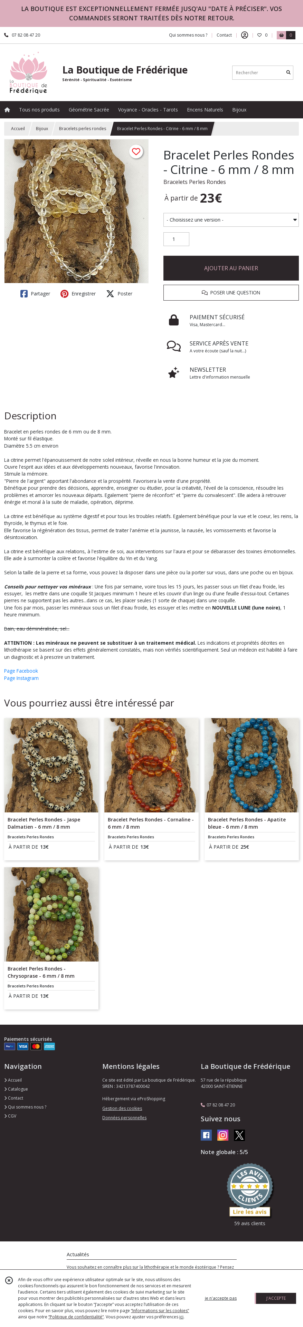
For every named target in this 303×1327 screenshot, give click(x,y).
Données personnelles (124, 1118)
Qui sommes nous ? (25, 1107)
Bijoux (42, 128)
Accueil (18, 128)
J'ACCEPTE (276, 1298)
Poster (119, 294)
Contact (224, 35)
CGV (10, 1116)
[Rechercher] (288, 72)
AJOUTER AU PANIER (231, 268)
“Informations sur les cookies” (160, 1311)
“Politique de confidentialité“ (76, 1317)
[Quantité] (176, 239)
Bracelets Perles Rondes (194, 182)
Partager (35, 294)
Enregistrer (78, 294)
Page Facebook (21, 670)
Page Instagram (21, 678)
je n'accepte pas (221, 1298)
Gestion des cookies (122, 1108)
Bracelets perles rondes (82, 128)
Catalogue (16, 1089)
